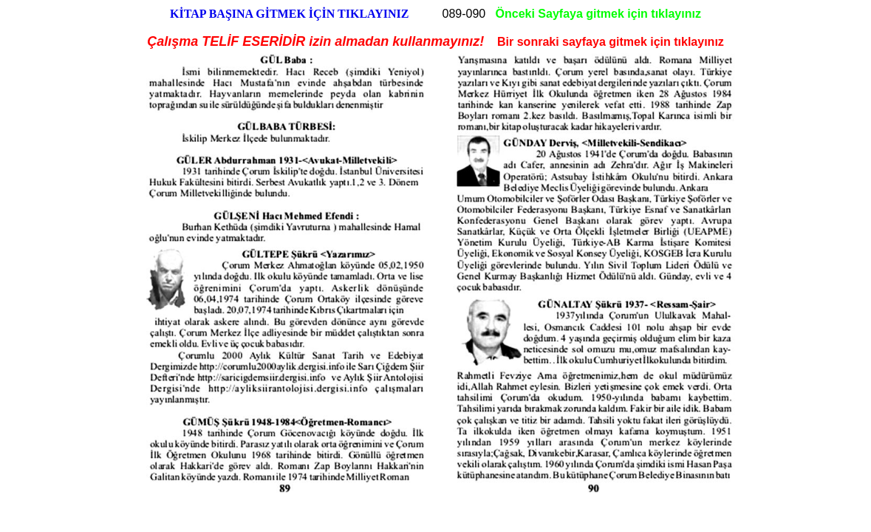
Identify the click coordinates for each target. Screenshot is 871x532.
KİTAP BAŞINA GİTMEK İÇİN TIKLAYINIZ (289, 13)
